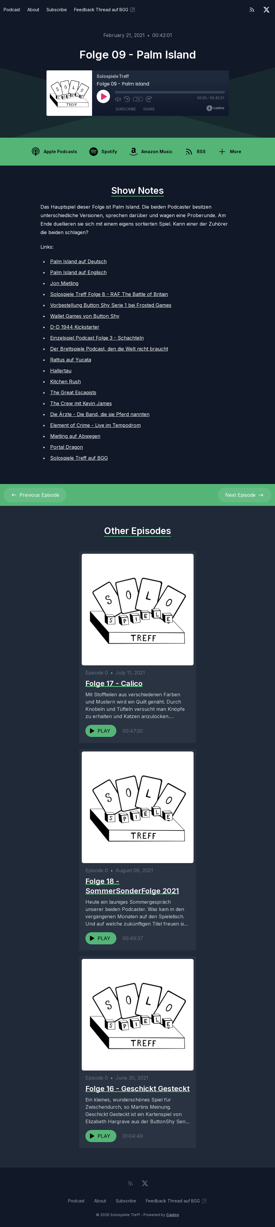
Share (149, 109)
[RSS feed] (252, 10)
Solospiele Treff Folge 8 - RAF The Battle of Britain (109, 294)
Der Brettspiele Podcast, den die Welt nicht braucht (109, 349)
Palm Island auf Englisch (78, 272)
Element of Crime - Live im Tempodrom (95, 425)
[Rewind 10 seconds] (127, 99)
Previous (35, 495)
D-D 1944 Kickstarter (74, 327)
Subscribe (56, 9)
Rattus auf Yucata (70, 360)
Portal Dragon (66, 447)
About (33, 9)
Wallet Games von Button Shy (84, 316)
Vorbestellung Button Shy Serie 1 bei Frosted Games (110, 305)
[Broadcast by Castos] (215, 108)
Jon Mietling (64, 283)
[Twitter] (266, 10)
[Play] (103, 96)
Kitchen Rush (65, 381)
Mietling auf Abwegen (75, 436)
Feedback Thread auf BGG (105, 10)
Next (244, 495)
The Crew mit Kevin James (81, 403)
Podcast (12, 9)
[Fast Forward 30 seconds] (149, 99)
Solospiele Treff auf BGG (79, 458)
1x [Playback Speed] (138, 99)
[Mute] (118, 99)
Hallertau (60, 371)
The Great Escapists (73, 392)
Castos (172, 1214)
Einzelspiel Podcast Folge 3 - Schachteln (97, 338)
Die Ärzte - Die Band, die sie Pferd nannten (100, 414)
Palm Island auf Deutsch (78, 261)
